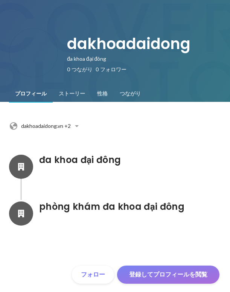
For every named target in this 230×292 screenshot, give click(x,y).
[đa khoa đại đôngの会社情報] (21, 167)
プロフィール (31, 93)
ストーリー (72, 93)
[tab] (31, 94)
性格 (102, 93)
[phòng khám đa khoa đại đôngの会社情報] (21, 213)
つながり (130, 93)
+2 (45, 126)
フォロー (93, 274)
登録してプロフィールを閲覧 (168, 274)
